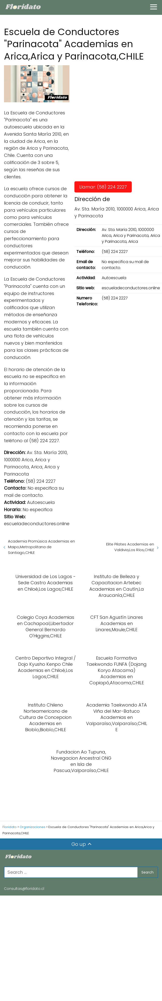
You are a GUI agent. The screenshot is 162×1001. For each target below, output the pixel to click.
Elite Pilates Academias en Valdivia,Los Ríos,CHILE (130, 547)
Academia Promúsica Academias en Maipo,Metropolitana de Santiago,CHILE (41, 547)
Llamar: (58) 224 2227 (103, 187)
